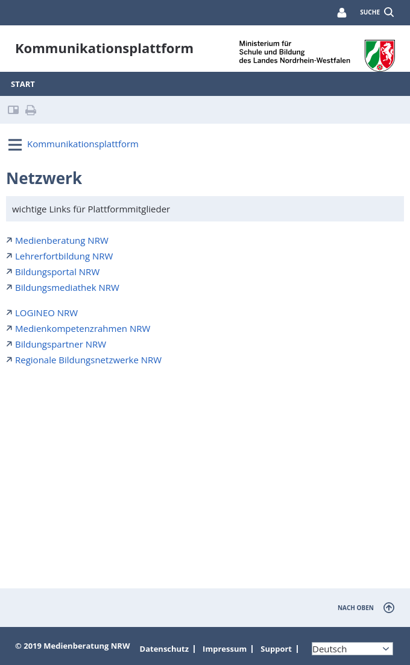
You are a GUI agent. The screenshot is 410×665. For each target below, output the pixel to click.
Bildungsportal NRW (57, 272)
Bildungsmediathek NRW (67, 287)
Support (276, 648)
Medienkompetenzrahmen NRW (82, 328)
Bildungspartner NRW (60, 344)
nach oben (356, 607)
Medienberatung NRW (62, 240)
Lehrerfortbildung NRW (64, 256)
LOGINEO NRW (46, 313)
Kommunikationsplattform (83, 144)
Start (23, 83)
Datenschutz (164, 648)
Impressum (225, 648)
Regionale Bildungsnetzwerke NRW (88, 360)
